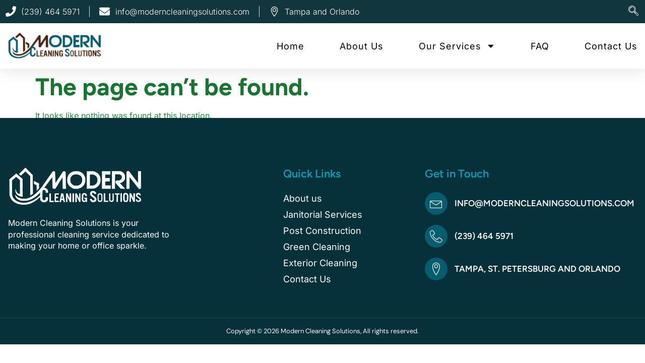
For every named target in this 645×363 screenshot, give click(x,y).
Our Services (457, 45)
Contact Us (611, 46)
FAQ (540, 46)
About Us (361, 46)
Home (290, 46)
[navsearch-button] (633, 12)
